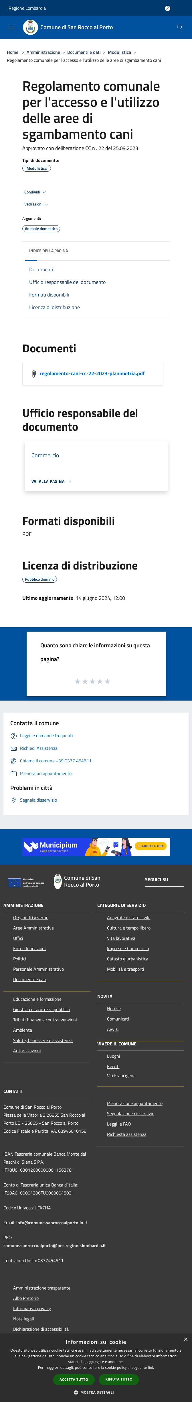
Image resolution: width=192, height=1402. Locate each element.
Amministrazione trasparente (41, 1287)
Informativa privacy (32, 1308)
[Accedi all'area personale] (167, 8)
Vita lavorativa (121, 938)
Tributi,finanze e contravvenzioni (45, 1019)
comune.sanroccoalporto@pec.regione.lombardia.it (54, 1245)
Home (12, 52)
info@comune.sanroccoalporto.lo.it (51, 1222)
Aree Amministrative (33, 927)
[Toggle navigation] (11, 26)
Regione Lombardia (27, 8)
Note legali (23, 1318)
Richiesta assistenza (127, 1134)
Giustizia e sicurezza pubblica (41, 1009)
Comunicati (118, 1018)
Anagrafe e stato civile (129, 917)
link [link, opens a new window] (151, 1367)
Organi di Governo (30, 917)
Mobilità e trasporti (125, 969)
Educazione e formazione (37, 999)
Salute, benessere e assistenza (43, 1040)
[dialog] (96, 1368)
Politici (19, 958)
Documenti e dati (84, 52)
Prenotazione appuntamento (135, 1103)
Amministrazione (43, 52)
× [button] (185, 1340)
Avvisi (113, 1029)
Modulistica (119, 52)
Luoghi (113, 1056)
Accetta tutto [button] (74, 1379)
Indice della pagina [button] (48, 251)
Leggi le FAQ (119, 1123)
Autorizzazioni (27, 1050)
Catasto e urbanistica (127, 958)
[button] (96, 1392)
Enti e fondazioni (29, 948)
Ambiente (22, 1030)
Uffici (18, 938)
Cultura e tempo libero (129, 927)
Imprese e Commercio (128, 948)
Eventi (113, 1066)
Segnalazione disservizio (130, 1113)
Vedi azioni (37, 204)
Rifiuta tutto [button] (118, 1379)
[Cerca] (180, 27)
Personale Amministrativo (38, 969)
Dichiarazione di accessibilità (41, 1329)
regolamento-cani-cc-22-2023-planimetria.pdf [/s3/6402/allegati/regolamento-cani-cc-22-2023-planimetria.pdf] (92, 373)
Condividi (36, 192)
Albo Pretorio (26, 1298)
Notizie (114, 1008)
